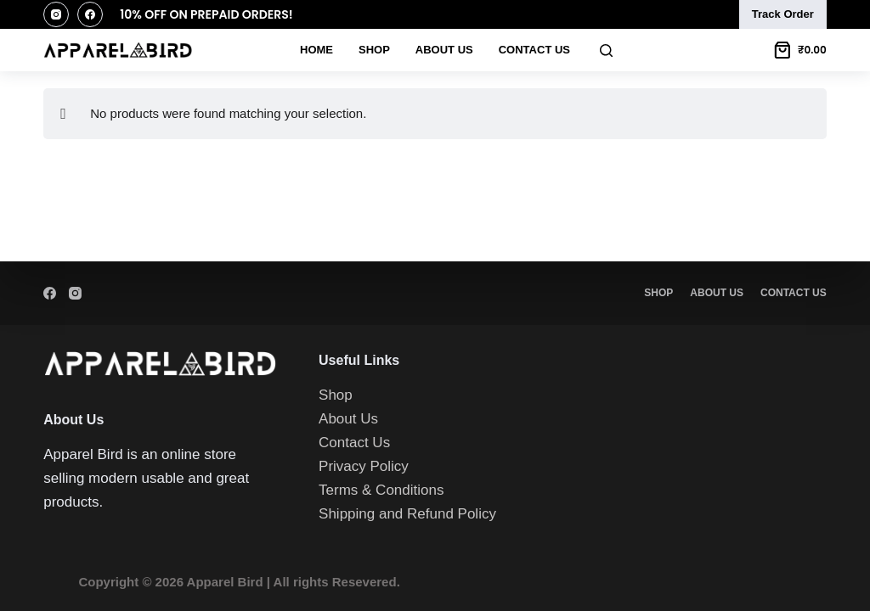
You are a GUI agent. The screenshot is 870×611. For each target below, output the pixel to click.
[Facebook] (90, 14)
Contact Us (534, 49)
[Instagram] (56, 14)
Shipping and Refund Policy (407, 514)
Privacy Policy (364, 466)
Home (316, 49)
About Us (444, 49)
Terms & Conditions (381, 490)
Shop (374, 49)
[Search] (606, 50)
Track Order (783, 14)
